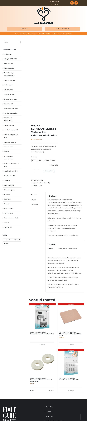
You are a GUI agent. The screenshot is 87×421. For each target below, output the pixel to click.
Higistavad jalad (9, 94)
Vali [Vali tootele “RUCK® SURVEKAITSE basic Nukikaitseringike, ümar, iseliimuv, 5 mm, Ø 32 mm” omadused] (33, 390)
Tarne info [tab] (34, 204)
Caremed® (7, 199)
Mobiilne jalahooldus (11, 171)
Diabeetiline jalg (36, 185)
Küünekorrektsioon (10, 142)
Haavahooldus (9, 125)
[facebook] (72, 3)
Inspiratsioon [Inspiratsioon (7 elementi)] (8, 240)
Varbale (46, 183)
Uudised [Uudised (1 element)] (6, 243)
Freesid (6, 151)
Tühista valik (53, 165)
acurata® (7, 194)
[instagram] (76, 3)
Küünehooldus (9, 68)
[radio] (34, 160)
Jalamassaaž (8, 90)
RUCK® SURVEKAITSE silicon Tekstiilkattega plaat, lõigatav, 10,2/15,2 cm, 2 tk (70, 333)
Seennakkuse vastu (10, 99)
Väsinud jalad (8, 85)
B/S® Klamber (8, 208)
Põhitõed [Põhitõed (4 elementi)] (17, 240)
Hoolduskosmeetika (10, 113)
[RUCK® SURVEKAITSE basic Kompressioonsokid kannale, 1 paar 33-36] (42, 316)
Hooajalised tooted (10, 59)
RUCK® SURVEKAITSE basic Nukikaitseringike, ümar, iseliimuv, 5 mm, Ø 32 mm (41, 379)
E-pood (48, 412)
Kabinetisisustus (9, 176)
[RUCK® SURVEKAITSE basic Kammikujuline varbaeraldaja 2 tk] (71, 362)
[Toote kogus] (36, 171)
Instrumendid (8, 147)
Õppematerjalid (9, 190)
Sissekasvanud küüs (11, 108)
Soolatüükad (8, 104)
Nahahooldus (8, 63)
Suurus (34, 157)
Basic (42, 183)
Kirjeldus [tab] (34, 195)
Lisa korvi (49, 171)
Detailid (43, 344)
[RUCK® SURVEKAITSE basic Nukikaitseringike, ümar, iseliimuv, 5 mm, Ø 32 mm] (42, 362)
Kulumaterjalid (9, 185)
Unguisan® (7, 227)
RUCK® (6, 222)
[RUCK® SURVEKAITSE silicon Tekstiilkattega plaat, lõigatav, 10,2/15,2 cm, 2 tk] (71, 316)
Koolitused (49, 416)
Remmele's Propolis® (11, 218)
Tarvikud (7, 180)
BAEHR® (6, 204)
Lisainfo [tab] (33, 199)
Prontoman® (8, 213)
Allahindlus (7, 54)
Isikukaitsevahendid (11, 130)
